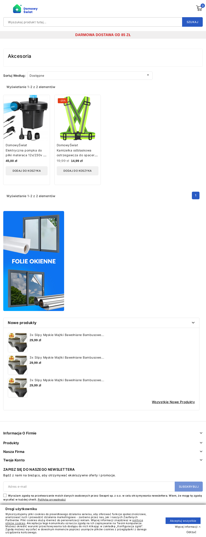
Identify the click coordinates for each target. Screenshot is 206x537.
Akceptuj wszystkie (183, 520)
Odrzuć (191, 532)
